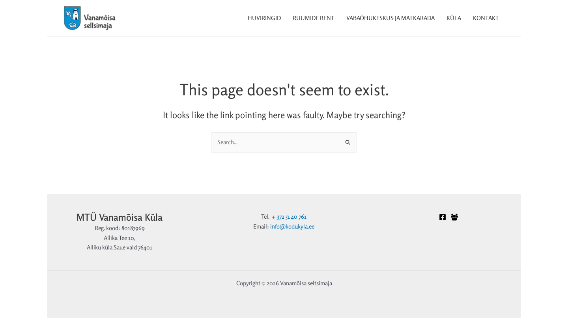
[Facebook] (442, 217)
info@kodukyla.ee (292, 226)
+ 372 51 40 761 (289, 216)
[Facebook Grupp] (454, 217)
